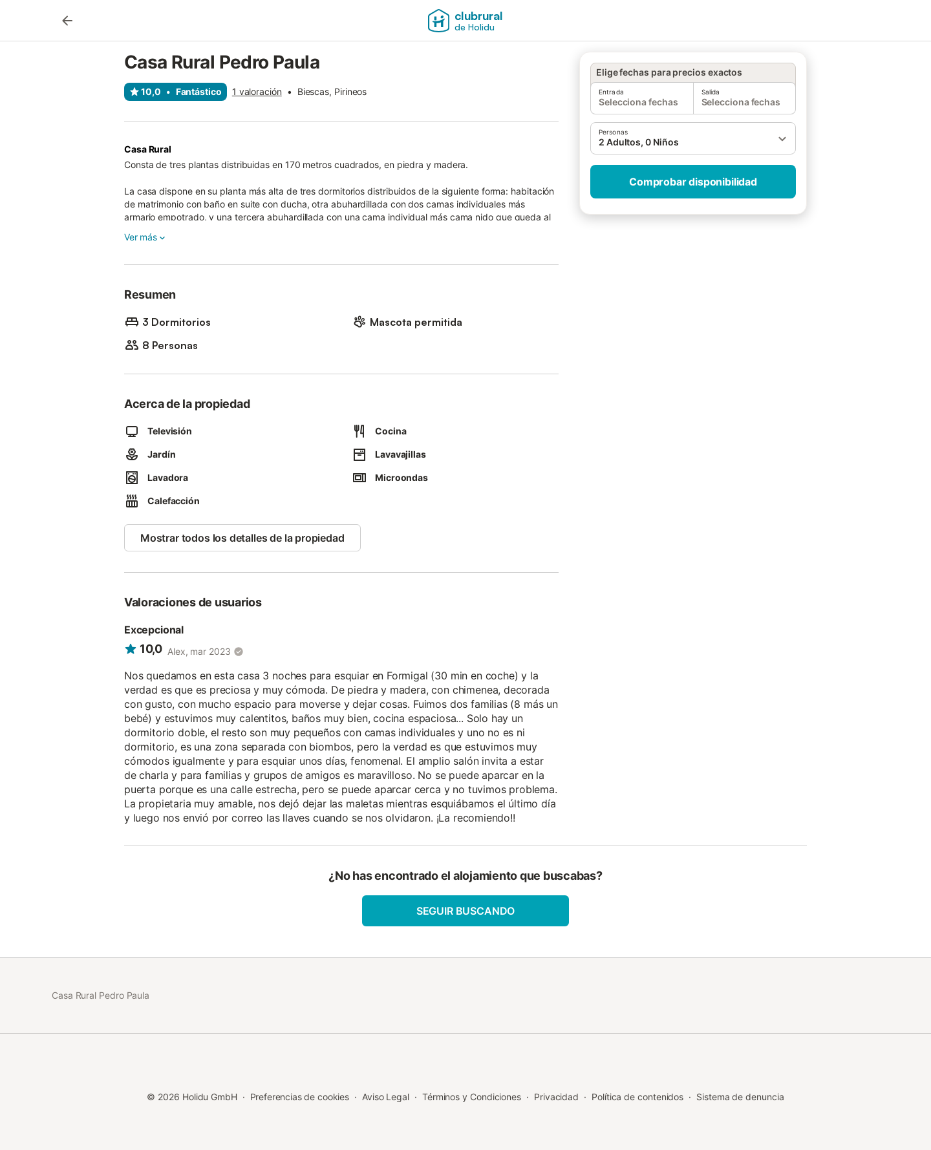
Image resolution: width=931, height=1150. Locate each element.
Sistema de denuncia (740, 1096)
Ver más (145, 237)
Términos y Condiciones (471, 1096)
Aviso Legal (385, 1096)
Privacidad (556, 1096)
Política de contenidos (637, 1096)
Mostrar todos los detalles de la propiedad (242, 537)
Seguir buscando (465, 910)
